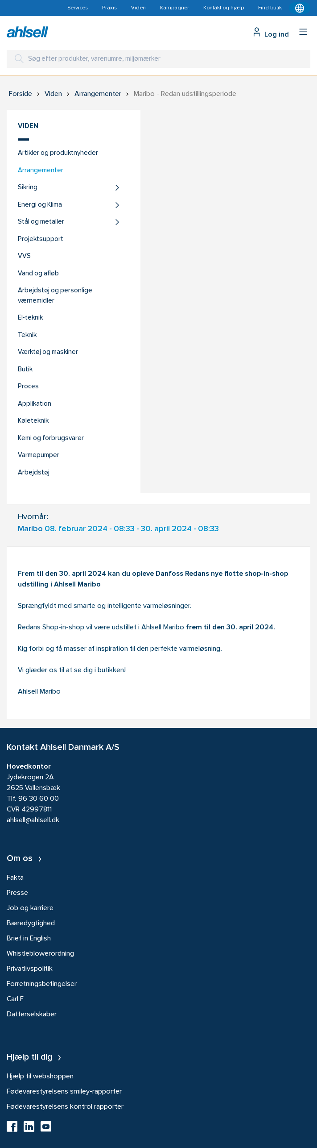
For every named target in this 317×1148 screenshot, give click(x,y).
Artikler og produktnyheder (58, 153)
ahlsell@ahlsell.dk (33, 820)
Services (77, 8)
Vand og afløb (38, 274)
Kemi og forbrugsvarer (51, 438)
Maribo (30, 529)
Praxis (109, 8)
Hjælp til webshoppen (40, 1076)
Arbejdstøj (33, 473)
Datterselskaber (32, 1014)
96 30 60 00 (38, 799)
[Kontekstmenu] (299, 8)
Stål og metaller (41, 222)
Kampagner (174, 8)
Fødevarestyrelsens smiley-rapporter (64, 1092)
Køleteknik (33, 421)
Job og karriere (30, 908)
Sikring (27, 188)
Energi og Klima (40, 205)
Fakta (15, 878)
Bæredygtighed (31, 923)
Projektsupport (40, 239)
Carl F (15, 999)
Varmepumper (38, 455)
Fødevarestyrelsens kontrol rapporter (65, 1107)
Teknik (27, 335)
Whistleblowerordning (40, 954)
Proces (28, 387)
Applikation (34, 404)
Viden (138, 8)
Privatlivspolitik (30, 969)
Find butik (270, 8)
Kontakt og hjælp (223, 8)
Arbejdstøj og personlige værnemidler (55, 296)
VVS (24, 256)
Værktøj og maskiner (48, 352)
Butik (25, 370)
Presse (17, 893)
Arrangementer (40, 171)
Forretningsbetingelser (42, 984)
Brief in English (29, 939)
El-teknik (30, 318)
